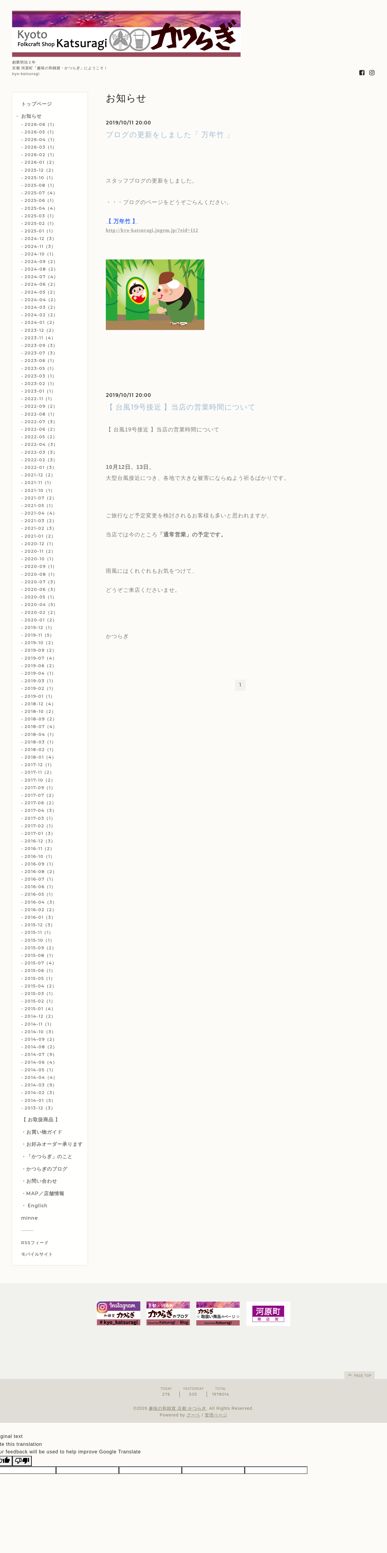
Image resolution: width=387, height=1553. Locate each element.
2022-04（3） (41, 444)
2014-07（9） (40, 1054)
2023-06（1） (40, 360)
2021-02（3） (40, 528)
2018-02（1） (40, 749)
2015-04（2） (40, 986)
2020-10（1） (40, 559)
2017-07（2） (40, 795)
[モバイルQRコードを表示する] (52, 1254)
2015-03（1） (39, 993)
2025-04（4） (41, 208)
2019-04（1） (40, 673)
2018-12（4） (40, 704)
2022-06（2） (40, 429)
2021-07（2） (40, 498)
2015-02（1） (39, 1001)
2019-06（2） (40, 665)
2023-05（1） (40, 368)
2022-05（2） (40, 437)
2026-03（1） (40, 147)
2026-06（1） (40, 124)
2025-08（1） (40, 185)
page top (359, 1375)
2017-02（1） (39, 826)
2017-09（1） (39, 787)
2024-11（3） (40, 246)
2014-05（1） (40, 1070)
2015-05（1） (39, 978)
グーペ (193, 1415)
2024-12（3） (40, 238)
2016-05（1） (39, 894)
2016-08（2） (40, 871)
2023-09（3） (40, 345)
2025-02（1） (40, 223)
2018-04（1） (40, 734)
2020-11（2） (40, 551)
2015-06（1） (39, 970)
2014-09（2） (40, 1039)
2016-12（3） (39, 841)
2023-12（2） (40, 330)
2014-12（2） (40, 1016)
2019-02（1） (40, 688)
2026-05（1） (40, 132)
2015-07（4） (40, 963)
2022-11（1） (39, 398)
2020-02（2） (41, 612)
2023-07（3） (40, 353)
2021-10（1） (39, 490)
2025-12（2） (40, 170)
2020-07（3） (41, 582)
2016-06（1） (40, 886)
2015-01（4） (40, 1008)
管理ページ (216, 1415)
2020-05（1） (40, 597)
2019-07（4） (40, 658)
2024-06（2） (41, 284)
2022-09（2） (40, 406)
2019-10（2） (40, 642)
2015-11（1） (38, 932)
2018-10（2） (40, 711)
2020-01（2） (40, 620)
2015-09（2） (40, 948)
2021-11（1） (39, 482)
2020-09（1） (40, 566)
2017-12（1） (39, 764)
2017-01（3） (39, 833)
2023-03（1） (40, 376)
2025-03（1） (40, 216)
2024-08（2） (41, 269)
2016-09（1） (40, 864)
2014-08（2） (40, 1047)
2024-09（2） (41, 261)
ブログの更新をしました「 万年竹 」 (170, 134)
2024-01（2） (40, 322)
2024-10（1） (40, 254)
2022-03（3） (40, 452)
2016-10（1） (39, 856)
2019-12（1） (39, 627)
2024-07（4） (41, 276)
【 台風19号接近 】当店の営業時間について (181, 407)
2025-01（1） (39, 231)
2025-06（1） (40, 200)
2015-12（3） (39, 925)
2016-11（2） (39, 848)
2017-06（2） (40, 803)
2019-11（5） (39, 635)
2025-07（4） (40, 193)
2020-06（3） (41, 589)
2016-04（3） (40, 902)
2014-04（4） (40, 1077)
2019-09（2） (40, 650)
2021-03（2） (40, 520)
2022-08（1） (40, 414)
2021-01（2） (40, 536)
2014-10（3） (40, 1031)
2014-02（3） (40, 1092)
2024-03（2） (41, 307)
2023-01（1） (40, 391)
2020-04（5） (41, 604)
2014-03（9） (40, 1085)
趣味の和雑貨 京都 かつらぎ (177, 1408)
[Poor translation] (22, 1461)
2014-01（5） (40, 1100)
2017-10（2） (39, 780)
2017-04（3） (40, 810)
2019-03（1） (40, 681)
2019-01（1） (39, 696)
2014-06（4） (40, 1062)
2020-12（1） (40, 543)
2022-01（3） (40, 467)
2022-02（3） (40, 460)
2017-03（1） (39, 818)
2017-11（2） (39, 772)
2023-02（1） (40, 383)
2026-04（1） (40, 139)
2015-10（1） (39, 940)
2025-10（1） (39, 177)
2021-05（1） (39, 505)
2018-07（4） (40, 726)
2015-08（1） (40, 955)
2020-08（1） (40, 574)
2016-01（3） (40, 917)
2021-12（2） (39, 475)
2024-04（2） (41, 299)
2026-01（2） (40, 162)
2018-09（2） (40, 719)
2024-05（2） (40, 292)
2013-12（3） (39, 1108)
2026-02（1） (40, 154)
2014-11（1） (39, 1024)
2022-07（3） (40, 421)
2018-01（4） (40, 757)
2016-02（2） (40, 909)
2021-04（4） (40, 513)
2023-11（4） (40, 338)
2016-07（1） (40, 879)
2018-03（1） (40, 742)
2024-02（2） (41, 315)
